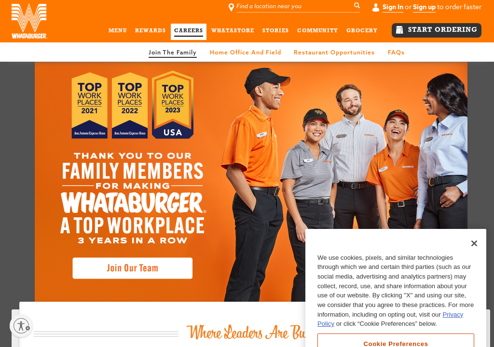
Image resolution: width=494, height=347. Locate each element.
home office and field (245, 52)
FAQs (396, 52)
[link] (177, 51)
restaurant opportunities (334, 52)
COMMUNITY (317, 32)
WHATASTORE (232, 32)
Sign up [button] (424, 7)
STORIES (275, 32)
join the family (173, 52)
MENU (118, 32)
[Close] (474, 264)
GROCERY (362, 32)
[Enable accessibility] (21, 325)
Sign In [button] (393, 7)
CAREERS (188, 32)
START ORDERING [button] (437, 30)
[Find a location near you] (299, 6)
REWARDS (150, 32)
